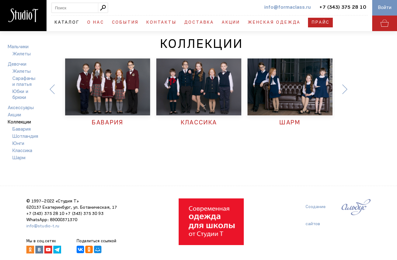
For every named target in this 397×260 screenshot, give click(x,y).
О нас (95, 22)
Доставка (199, 22)
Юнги (18, 143)
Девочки (17, 64)
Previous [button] (52, 89)
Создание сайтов (316, 210)
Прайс (321, 22)
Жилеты (21, 54)
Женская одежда (274, 22)
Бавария (21, 129)
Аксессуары (21, 107)
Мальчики (18, 46)
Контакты (161, 22)
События (125, 22)
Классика (22, 150)
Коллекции (19, 122)
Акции (231, 22)
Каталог (67, 22)
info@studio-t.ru (42, 226)
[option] (107, 92)
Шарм (18, 158)
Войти (384, 7)
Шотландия (25, 136)
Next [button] (344, 89)
